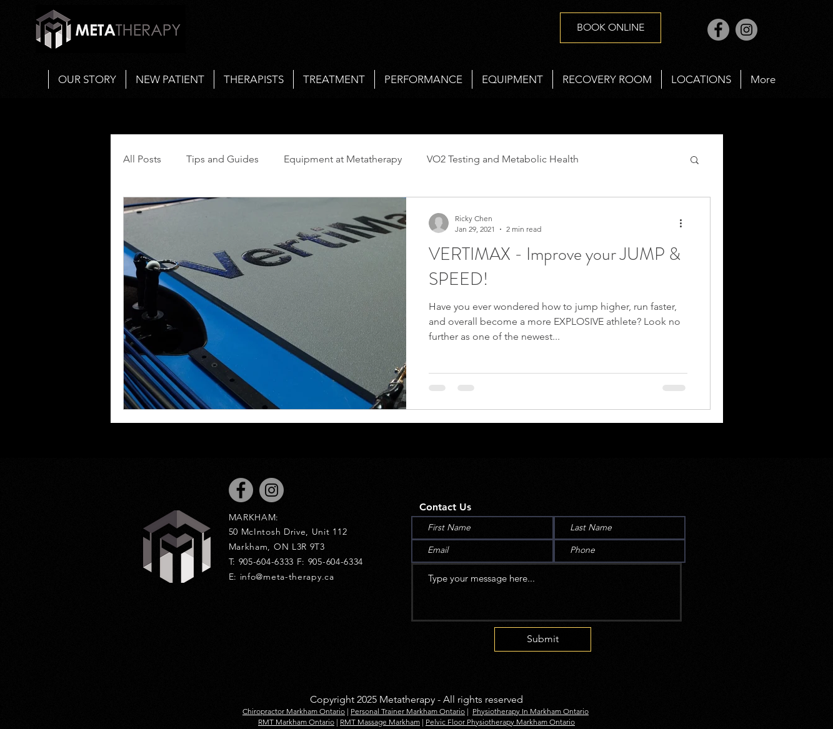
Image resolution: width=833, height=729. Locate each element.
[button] (333, 79)
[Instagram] (746, 30)
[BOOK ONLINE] (610, 27)
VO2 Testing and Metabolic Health (503, 159)
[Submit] (542, 639)
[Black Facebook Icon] (23, 347)
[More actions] (685, 223)
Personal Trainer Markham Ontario (408, 711)
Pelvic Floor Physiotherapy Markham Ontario (500, 722)
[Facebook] (718, 30)
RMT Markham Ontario (296, 722)
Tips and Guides (222, 159)
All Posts (142, 159)
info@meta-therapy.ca (287, 576)
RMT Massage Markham (380, 722)
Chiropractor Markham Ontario (293, 711)
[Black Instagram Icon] (23, 382)
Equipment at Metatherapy (343, 159)
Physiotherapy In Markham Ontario (530, 711)
